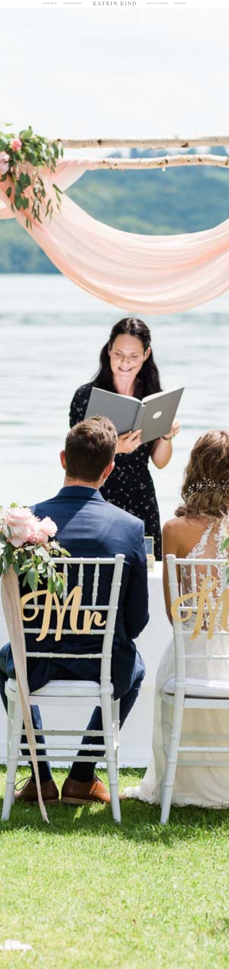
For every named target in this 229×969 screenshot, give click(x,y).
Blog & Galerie (157, 3)
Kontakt (181, 3)
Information (72, 3)
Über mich (50, 3)
